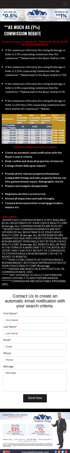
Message (8, 366)
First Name (10, 313)
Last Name (10, 326)
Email (7, 340)
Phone (7, 353)
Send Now (35, 398)
